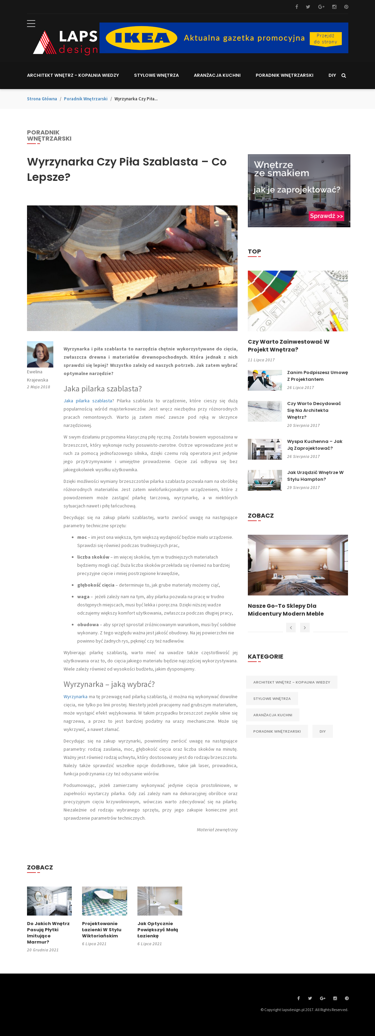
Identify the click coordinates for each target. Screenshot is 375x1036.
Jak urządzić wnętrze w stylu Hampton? (315, 476)
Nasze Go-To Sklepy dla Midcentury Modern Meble (286, 609)
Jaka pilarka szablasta (88, 401)
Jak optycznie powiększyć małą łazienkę (157, 930)
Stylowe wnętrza (272, 698)
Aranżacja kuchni (272, 715)
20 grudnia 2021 (43, 949)
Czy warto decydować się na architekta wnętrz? (314, 410)
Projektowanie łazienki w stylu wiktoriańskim (101, 930)
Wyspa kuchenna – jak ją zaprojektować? (315, 444)
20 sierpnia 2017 (303, 425)
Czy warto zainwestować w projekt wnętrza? (289, 345)
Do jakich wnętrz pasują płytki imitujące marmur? (48, 933)
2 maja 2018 (38, 386)
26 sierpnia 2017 (303, 456)
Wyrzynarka (76, 696)
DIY (323, 731)
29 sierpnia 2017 (303, 487)
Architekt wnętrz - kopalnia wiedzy (291, 682)
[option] (298, 576)
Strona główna (42, 99)
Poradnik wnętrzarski (86, 99)
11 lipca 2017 (261, 359)
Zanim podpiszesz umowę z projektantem (317, 376)
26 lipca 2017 (300, 387)
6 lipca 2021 (94, 943)
